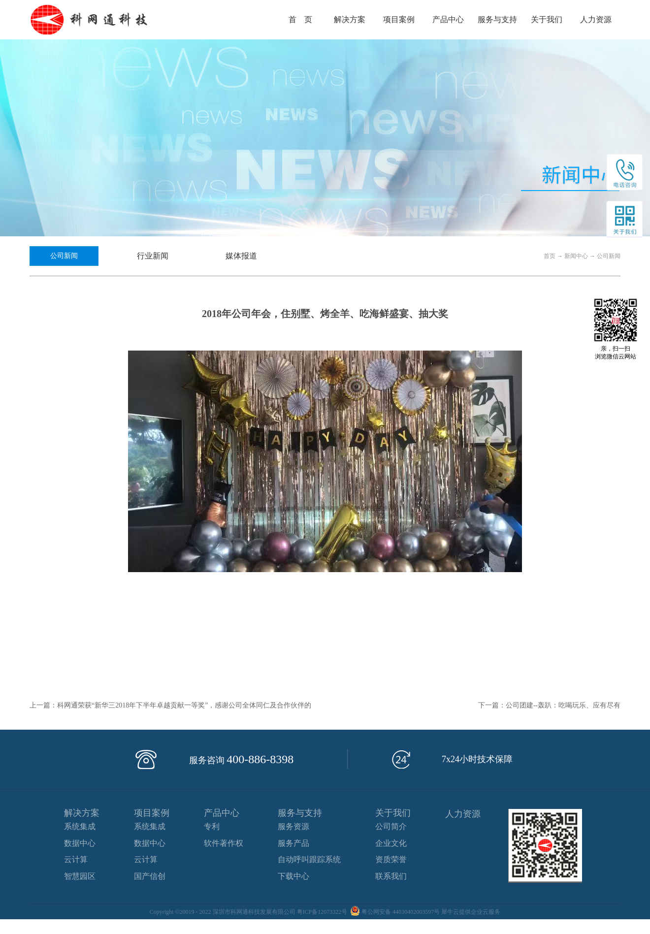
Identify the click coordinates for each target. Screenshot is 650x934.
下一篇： (549, 705)
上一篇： (170, 705)
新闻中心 (576, 256)
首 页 (300, 19)
